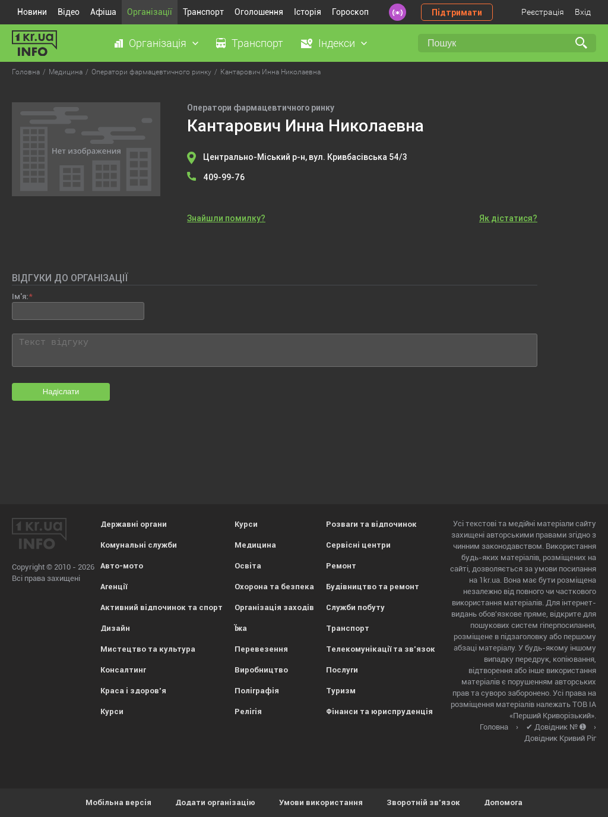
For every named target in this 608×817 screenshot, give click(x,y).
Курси (112, 711)
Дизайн (115, 628)
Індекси (336, 43)
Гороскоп (350, 12)
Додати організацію (215, 802)
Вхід (583, 12)
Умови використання (321, 802)
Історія (307, 12)
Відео (69, 12)
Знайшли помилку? (226, 218)
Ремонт (341, 565)
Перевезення (261, 649)
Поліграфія (257, 690)
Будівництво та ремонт (372, 586)
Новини (32, 12)
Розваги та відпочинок (371, 524)
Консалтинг (123, 669)
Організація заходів (274, 607)
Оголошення (259, 12)
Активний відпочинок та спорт (161, 607)
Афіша (103, 12)
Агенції (113, 586)
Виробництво (261, 669)
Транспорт (203, 12)
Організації (149, 12)
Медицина (255, 545)
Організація (157, 43)
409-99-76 (224, 177)
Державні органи (133, 524)
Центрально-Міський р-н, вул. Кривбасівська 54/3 (305, 157)
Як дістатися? (508, 218)
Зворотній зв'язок (423, 802)
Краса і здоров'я (133, 690)
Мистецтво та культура (147, 649)
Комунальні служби (138, 545)
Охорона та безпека (274, 586)
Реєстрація (542, 12)
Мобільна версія (118, 802)
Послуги (342, 669)
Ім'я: (20, 296)
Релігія (248, 711)
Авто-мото (121, 565)
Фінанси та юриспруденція (379, 711)
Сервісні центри (358, 545)
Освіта (248, 565)
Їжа (241, 628)
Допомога (503, 802)
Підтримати (457, 12)
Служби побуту (355, 607)
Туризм (341, 690)
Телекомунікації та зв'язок (380, 649)
